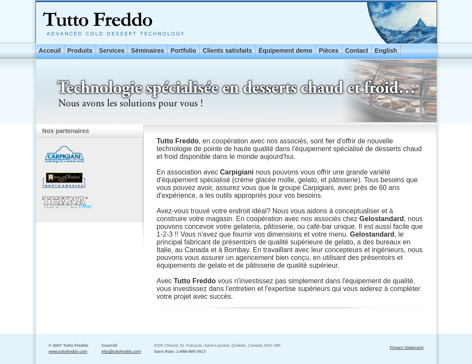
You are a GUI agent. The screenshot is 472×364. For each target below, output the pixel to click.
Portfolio (183, 50)
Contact (356, 50)
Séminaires (147, 50)
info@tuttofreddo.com (121, 351)
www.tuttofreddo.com (68, 351)
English (386, 50)
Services (111, 50)
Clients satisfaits (227, 50)
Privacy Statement (407, 347)
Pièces (329, 50)
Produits (79, 50)
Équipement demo (286, 50)
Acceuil (50, 50)
